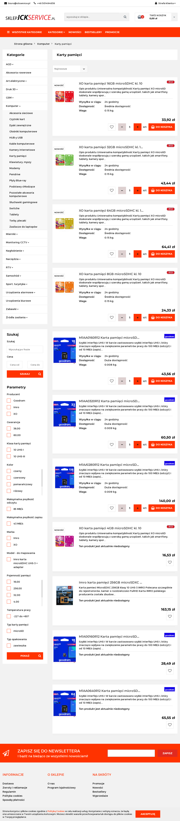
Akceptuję (148, 814)
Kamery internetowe (22, 149)
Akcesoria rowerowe (18, 72)
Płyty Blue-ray (17, 180)
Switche (14, 208)
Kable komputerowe (21, 143)
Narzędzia (13, 259)
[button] (13, 775)
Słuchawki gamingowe (23, 202)
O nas (51, 783)
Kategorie (56, 32)
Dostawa (8, 783)
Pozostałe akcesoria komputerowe (21, 194)
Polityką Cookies (56, 811)
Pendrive (14, 174)
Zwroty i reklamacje (15, 787)
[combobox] (70, 68)
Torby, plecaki (17, 220)
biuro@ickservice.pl (17, 3)
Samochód (13, 275)
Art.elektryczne (16, 80)
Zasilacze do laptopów (23, 226)
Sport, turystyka (16, 284)
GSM (10, 97)
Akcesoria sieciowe (21, 113)
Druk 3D (12, 89)
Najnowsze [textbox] (60, 68)
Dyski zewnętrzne (20, 125)
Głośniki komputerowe (23, 131)
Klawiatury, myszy (20, 162)
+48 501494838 (44, 3)
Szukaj (25, 373)
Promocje (112, 32)
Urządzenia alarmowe (20, 292)
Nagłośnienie (15, 250)
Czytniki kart (17, 119)
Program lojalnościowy (62, 787)
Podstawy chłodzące (22, 186)
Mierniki (12, 234)
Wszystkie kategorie (24, 32)
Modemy (14, 168)
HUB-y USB (16, 137)
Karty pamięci (17, 155)
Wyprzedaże (100, 795)
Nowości (75, 32)
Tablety (14, 214)
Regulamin (9, 791)
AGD (9, 64)
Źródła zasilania (17, 317)
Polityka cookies (12, 795)
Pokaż (24, 655)
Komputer (13, 105)
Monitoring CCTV (17, 242)
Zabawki (12, 309)
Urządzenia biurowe (18, 300)
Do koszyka (161, 127)
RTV (9, 267)
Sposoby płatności (14, 799)
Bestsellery (93, 32)
